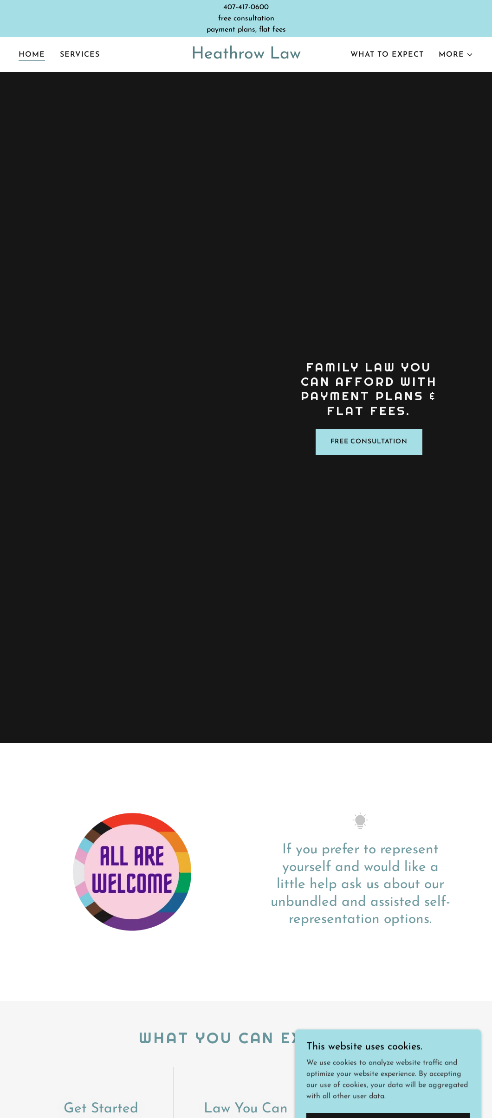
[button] (456, 54)
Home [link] (32, 54)
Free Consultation (369, 441)
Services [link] (80, 54)
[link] (246, 56)
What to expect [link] (387, 54)
